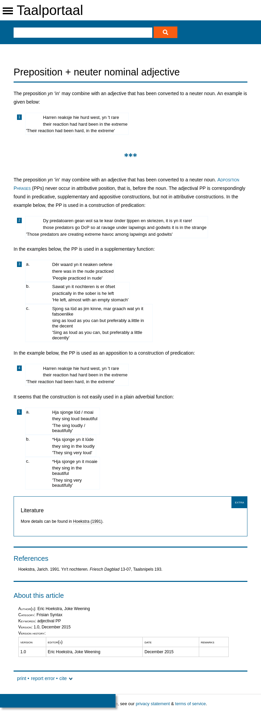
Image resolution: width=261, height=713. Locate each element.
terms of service (190, 703)
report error (43, 678)
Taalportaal (50, 10)
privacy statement (153, 703)
